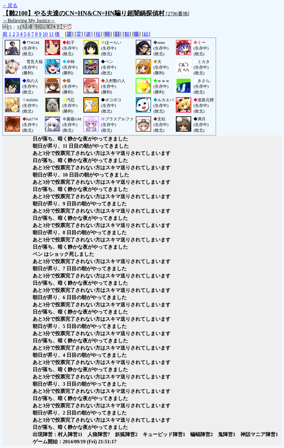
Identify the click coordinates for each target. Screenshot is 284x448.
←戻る (10, 5)
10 (45, 34)
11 (51, 34)
